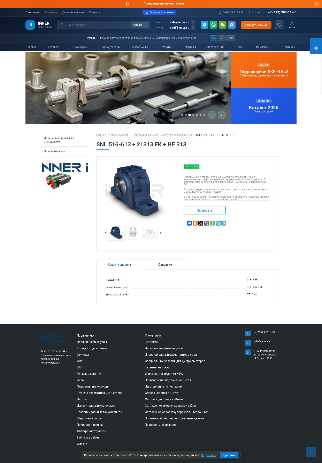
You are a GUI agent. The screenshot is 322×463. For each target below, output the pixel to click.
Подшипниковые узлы (92, 342)
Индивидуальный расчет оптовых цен (171, 354)
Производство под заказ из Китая (168, 380)
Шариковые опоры (89, 418)
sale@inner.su (179, 22)
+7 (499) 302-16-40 (282, 12)
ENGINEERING (45, 27)
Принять (229, 455)
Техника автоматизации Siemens (99, 393)
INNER (43, 23)
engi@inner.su (179, 27)
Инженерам (81, 47)
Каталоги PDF (215, 47)
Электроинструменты (92, 431)
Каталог (54, 47)
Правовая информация (161, 424)
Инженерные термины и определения (59, 140)
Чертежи (190, 47)
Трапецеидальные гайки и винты (99, 412)
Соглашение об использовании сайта (170, 405)
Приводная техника (90, 424)
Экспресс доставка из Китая (164, 399)
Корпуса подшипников (92, 348)
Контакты (94, 12)
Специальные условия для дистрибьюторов (175, 361)
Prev (105, 232)
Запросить (204, 210)
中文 (231, 38)
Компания (263, 47)
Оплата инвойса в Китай (161, 393)
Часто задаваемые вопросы (164, 348)
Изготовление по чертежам (163, 386)
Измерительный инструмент (96, 405)
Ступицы (83, 354)
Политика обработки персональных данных (174, 418)
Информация (141, 47)
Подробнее (208, 455)
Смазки (82, 444)
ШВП (80, 367)
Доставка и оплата (73, 12)
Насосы (82, 399)
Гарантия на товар (157, 367)
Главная (31, 47)
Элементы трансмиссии (93, 386)
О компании (32, 12)
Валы (80, 380)
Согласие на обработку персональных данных (176, 412)
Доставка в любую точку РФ (164, 373)
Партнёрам (51, 12)
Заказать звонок (256, 25)
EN (221, 38)
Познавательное (54, 151)
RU (213, 38)
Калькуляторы (111, 47)
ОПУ (80, 361)
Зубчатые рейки (88, 437)
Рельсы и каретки (89, 373)
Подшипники (85, 335)
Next (160, 232)
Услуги (168, 47)
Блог (240, 47)
